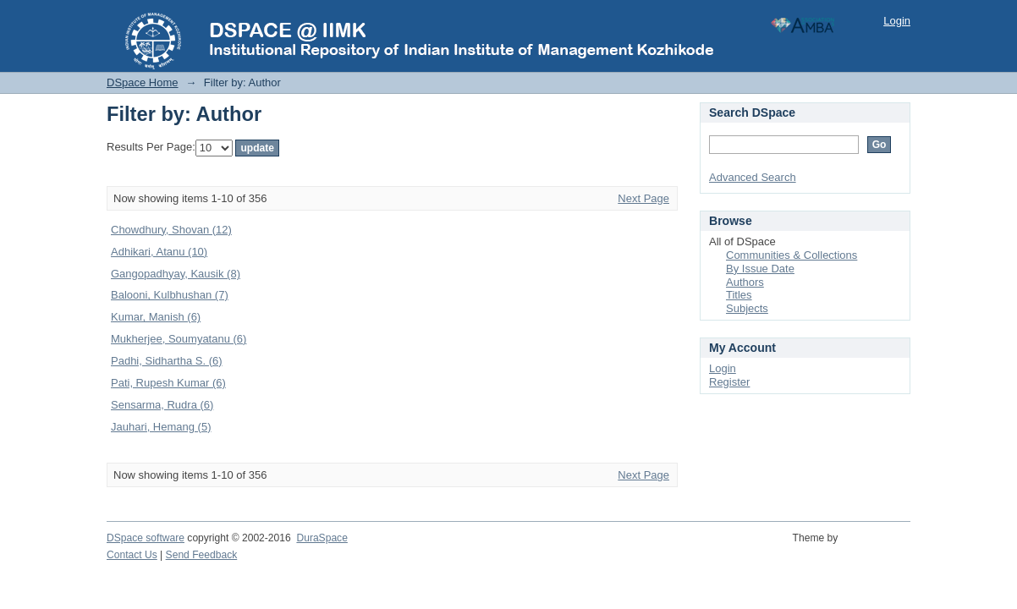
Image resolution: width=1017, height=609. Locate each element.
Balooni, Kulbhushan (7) (169, 294)
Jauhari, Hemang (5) (161, 426)
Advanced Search (752, 177)
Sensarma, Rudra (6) (162, 404)
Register (729, 382)
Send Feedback (202, 555)
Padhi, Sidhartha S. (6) (167, 360)
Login (896, 20)
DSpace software (145, 538)
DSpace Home (143, 82)
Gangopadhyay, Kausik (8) (175, 273)
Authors (745, 282)
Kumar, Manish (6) (156, 316)
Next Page (643, 198)
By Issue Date (760, 268)
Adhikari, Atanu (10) (159, 251)
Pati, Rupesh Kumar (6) (168, 382)
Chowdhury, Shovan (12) (171, 229)
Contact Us (132, 555)
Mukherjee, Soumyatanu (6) (178, 338)
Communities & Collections (791, 255)
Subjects (747, 308)
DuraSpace (321, 538)
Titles (739, 294)
